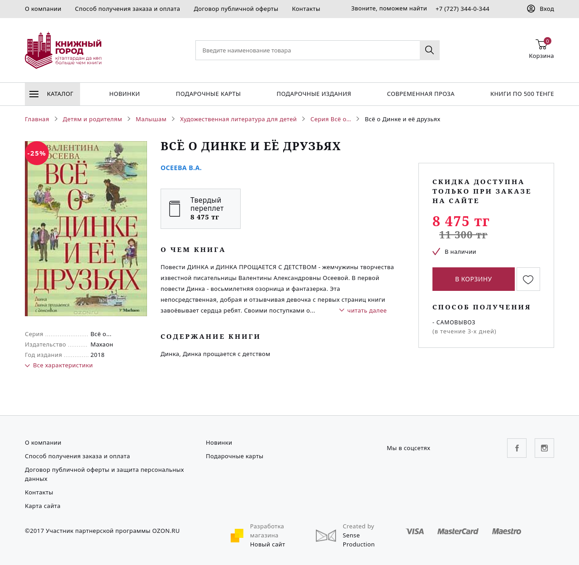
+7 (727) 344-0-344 (462, 9)
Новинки (124, 94)
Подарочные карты (208, 94)
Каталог (51, 94)
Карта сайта (43, 506)
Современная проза (420, 94)
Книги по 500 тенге (522, 94)
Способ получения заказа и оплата (127, 9)
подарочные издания (314, 94)
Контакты (306, 9)
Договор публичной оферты (236, 9)
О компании (43, 9)
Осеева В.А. (181, 167)
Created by (359, 526)
